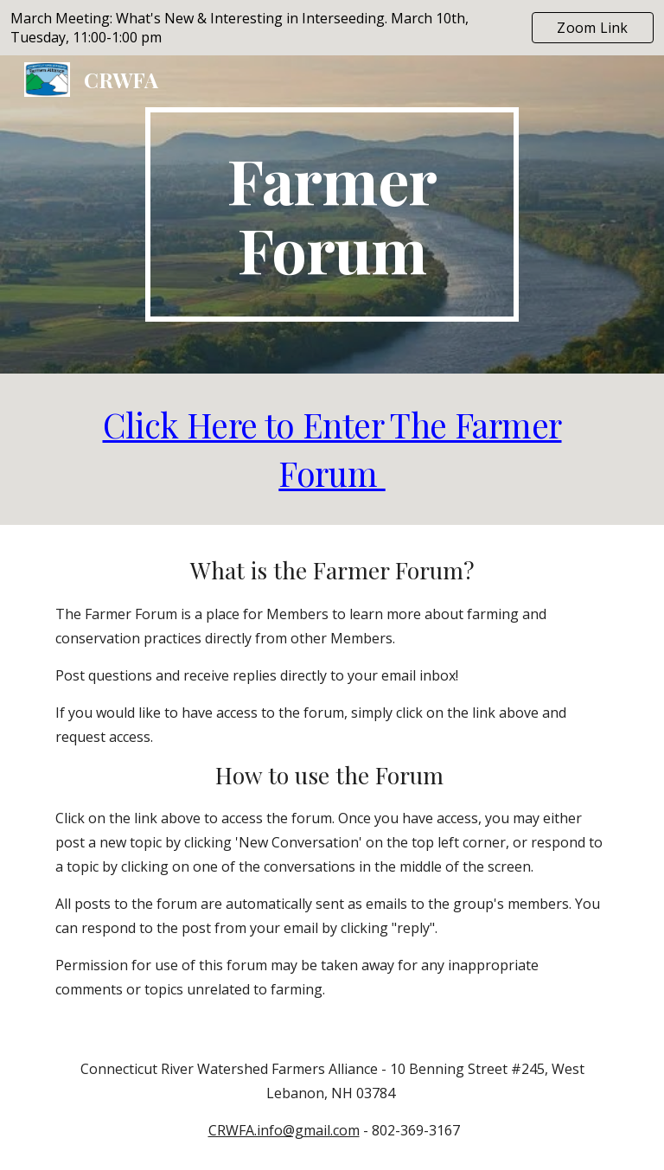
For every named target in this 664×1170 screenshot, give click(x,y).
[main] (331, 214)
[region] (332, 27)
